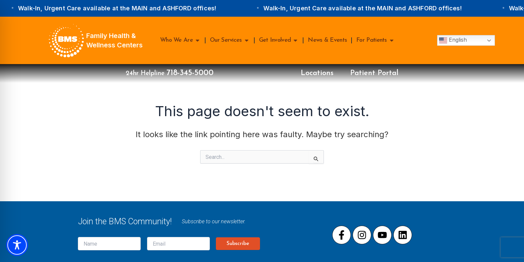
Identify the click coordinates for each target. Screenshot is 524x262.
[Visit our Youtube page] (382, 235)
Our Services (230, 40)
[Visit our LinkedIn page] (402, 235)
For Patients (375, 40)
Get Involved (279, 40)
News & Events (327, 40)
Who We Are (180, 40)
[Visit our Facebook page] (341, 235)
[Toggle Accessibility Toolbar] (17, 245)
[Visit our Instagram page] (362, 235)
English (453, 40)
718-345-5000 (190, 73)
